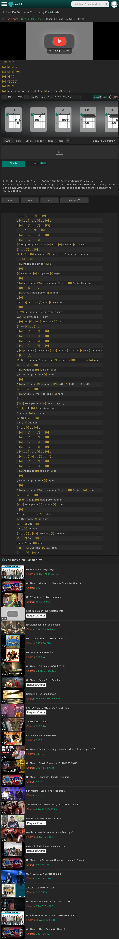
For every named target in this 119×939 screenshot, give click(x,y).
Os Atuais (52, 12)
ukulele (29, 141)
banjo (50, 141)
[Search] (106, 4)
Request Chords (36, 615)
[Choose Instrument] (68, 140)
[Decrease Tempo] (4, 97)
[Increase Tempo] (27, 97)
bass (60, 141)
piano (18, 141)
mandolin (39, 141)
